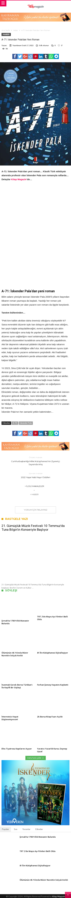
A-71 (15, 423)
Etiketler (39, 829)
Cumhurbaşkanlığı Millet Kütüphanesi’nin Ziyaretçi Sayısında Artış (35, 461)
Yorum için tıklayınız (35, 510)
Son (15, 829)
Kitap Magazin (18, 179)
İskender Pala (26, 423)
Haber (15, 30)
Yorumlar (26, 829)
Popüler (5, 829)
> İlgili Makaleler (34, 486)
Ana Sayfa (6, 30)
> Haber (34, 494)
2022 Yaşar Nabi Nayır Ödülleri (35, 475)
